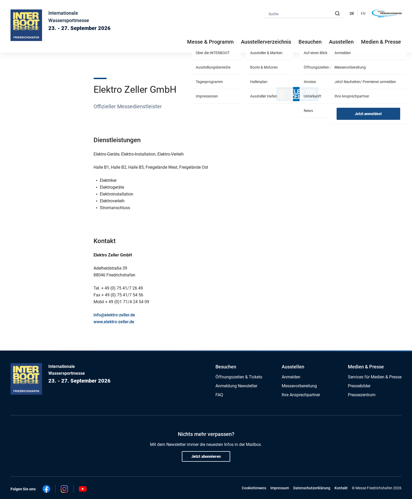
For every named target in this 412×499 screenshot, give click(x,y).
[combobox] (303, 13)
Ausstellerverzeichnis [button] (266, 42)
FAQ (219, 394)
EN (363, 13)
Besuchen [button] (310, 42)
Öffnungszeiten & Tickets (238, 376)
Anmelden (291, 376)
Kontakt (341, 488)
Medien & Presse (381, 42)
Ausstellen (293, 366)
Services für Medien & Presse (374, 376)
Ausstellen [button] (341, 42)
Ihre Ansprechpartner (301, 394)
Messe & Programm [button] (210, 42)
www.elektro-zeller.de (114, 321)
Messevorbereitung (299, 385)
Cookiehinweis (254, 488)
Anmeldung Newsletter (236, 385)
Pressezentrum (361, 394)
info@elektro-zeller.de (114, 314)
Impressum (279, 488)
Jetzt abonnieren (206, 456)
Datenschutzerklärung (311, 488)
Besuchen (225, 366)
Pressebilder (359, 385)
